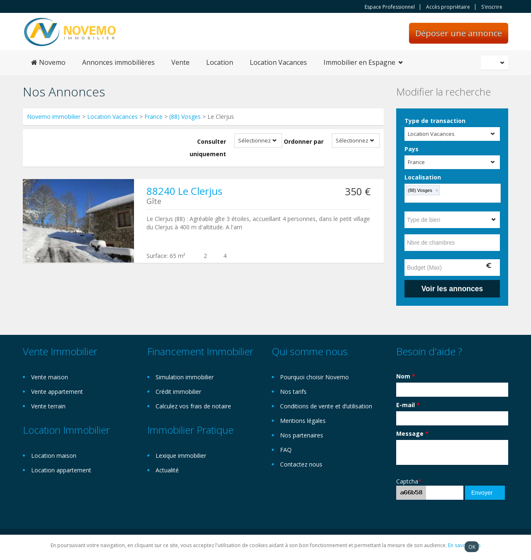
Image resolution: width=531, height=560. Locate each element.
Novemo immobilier (53, 116)
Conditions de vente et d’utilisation (326, 406)
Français (495, 63)
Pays (411, 149)
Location (219, 62)
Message (412, 433)
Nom (405, 376)
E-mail (408, 405)
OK (471, 546)
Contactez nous (301, 464)
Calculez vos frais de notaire (193, 406)
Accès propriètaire (448, 7)
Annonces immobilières (118, 62)
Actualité (167, 470)
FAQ (286, 450)
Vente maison (49, 377)
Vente (180, 62)
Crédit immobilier (178, 391)
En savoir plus (464, 545)
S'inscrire (491, 7)
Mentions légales (303, 421)
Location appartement (61, 470)
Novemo (48, 62)
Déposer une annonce (458, 33)
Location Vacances (278, 62)
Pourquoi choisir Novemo (314, 377)
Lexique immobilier (181, 455)
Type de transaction (434, 121)
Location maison (53, 455)
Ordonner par (304, 141)
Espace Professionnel (390, 7)
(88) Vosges (185, 116)
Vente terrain (48, 406)
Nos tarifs (293, 391)
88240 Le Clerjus (184, 191)
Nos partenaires (301, 435)
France (153, 116)
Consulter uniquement (208, 148)
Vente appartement (57, 391)
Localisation (422, 177)
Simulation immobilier (185, 377)
